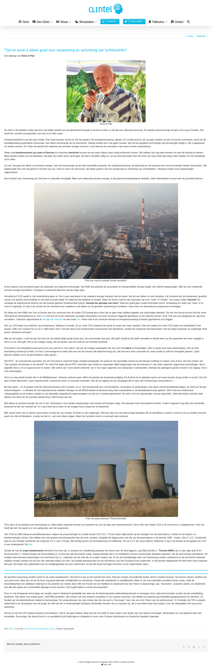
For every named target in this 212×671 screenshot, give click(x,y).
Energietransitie (31, 629)
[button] (188, 21)
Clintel (10, 629)
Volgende (201, 36)
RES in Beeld (113, 662)
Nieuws (52, 629)
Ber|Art (124, 662)
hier (43, 316)
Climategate (103, 662)
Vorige (190, 36)
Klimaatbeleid (43, 629)
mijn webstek (56, 319)
